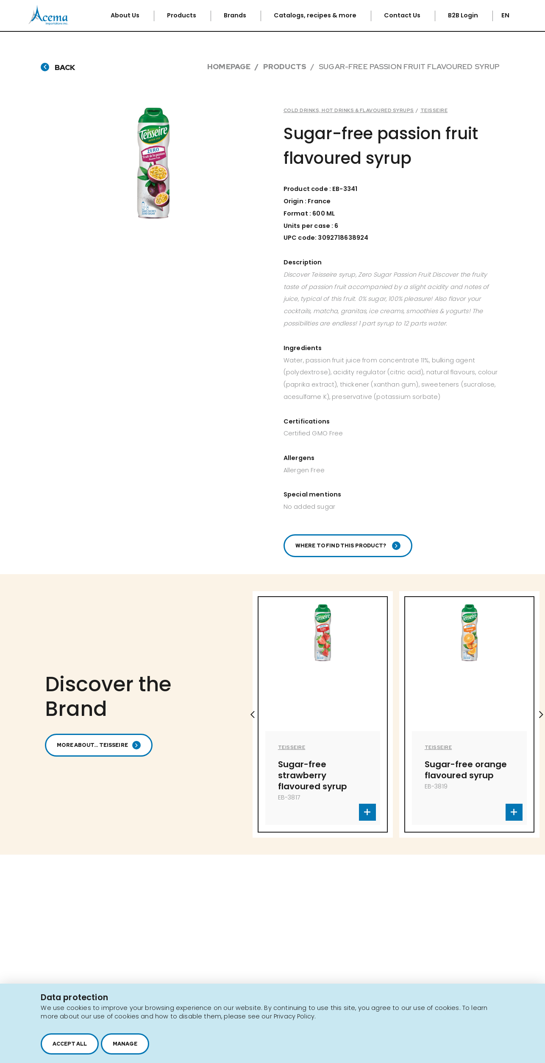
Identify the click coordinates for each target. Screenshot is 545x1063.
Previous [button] (252, 720)
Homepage (228, 66)
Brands (235, 15)
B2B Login (463, 15)
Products (182, 15)
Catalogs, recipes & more (316, 15)
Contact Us (403, 15)
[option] (323, 720)
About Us (126, 15)
